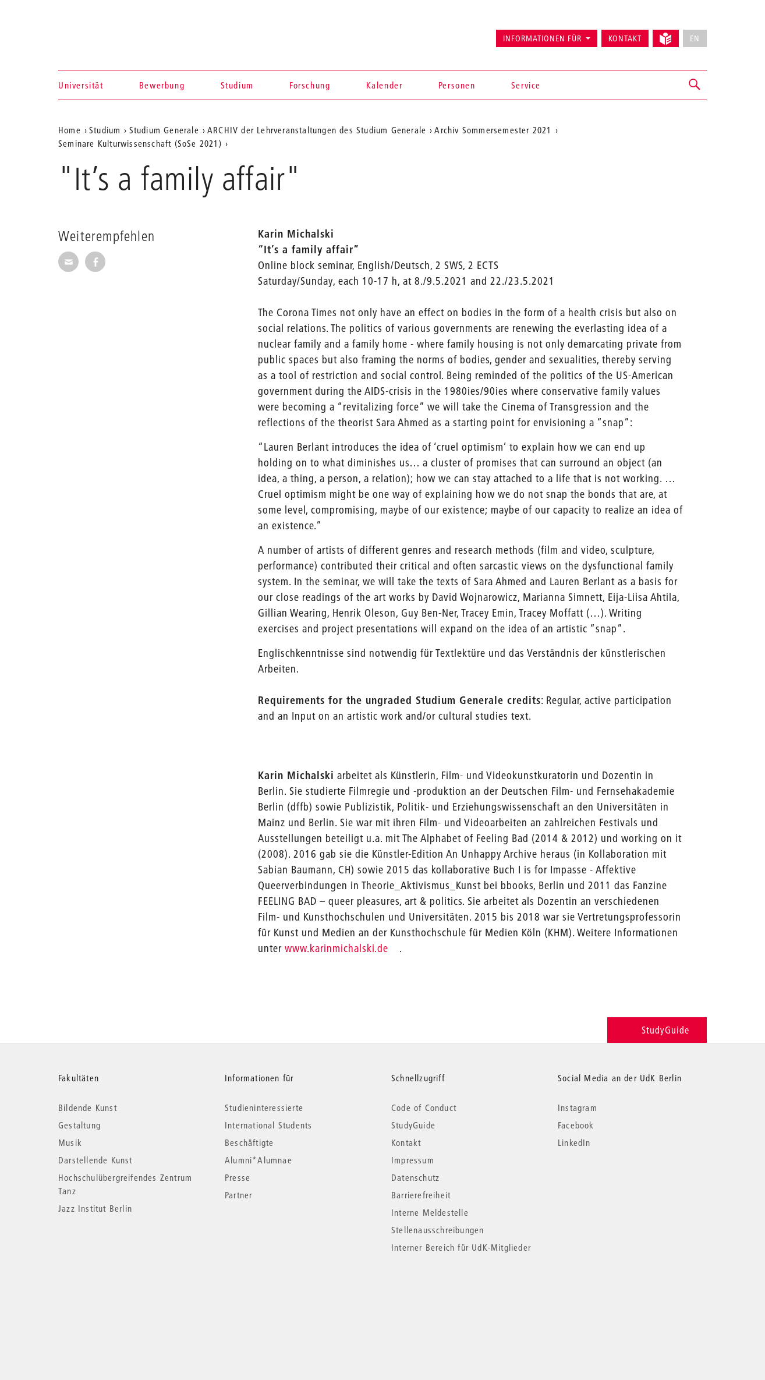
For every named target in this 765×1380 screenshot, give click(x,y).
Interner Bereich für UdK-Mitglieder (461, 1247)
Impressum (412, 1160)
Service (526, 85)
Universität (81, 85)
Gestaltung (79, 1125)
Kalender (384, 85)
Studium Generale (164, 130)
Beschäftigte (249, 1142)
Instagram (577, 1107)
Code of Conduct (423, 1107)
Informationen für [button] (542, 38)
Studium (237, 85)
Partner (238, 1195)
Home (69, 130)
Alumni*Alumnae (258, 1160)
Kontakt (625, 38)
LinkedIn (574, 1142)
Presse (237, 1177)
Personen (457, 85)
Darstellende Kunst (95, 1160)
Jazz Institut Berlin (95, 1208)
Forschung (309, 85)
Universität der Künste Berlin (104, 33)
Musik (70, 1142)
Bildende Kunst (87, 1107)
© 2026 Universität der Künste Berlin (119, 1296)
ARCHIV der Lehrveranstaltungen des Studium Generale (316, 130)
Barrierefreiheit (421, 1195)
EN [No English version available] (695, 38)
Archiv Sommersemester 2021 (492, 130)
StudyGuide (657, 1030)
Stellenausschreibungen (437, 1230)
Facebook (576, 1125)
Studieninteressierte (264, 1107)
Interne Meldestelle (430, 1212)
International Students (268, 1125)
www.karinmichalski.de (336, 948)
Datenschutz (415, 1177)
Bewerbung (162, 85)
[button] (695, 85)
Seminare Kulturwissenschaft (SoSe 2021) (140, 143)
